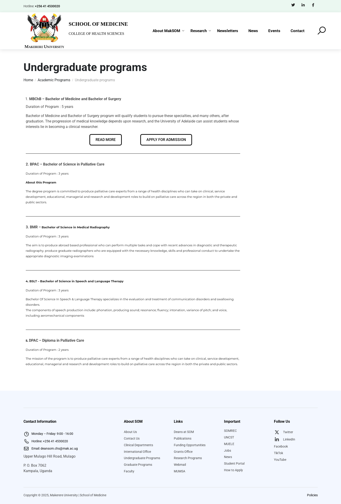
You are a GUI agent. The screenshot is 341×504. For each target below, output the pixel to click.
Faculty (129, 471)
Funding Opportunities (190, 445)
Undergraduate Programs (142, 458)
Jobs (227, 450)
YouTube (280, 459)
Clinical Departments (138, 445)
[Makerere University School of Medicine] (44, 30)
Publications (182, 438)
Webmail (180, 464)
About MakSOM (166, 30)
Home (28, 80)
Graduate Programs (138, 464)
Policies (312, 495)
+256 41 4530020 (47, 6)
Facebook (281, 446)
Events (274, 30)
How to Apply (233, 470)
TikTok (278, 453)
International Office (137, 451)
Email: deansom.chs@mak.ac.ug (50, 448)
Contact (298, 30)
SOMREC (230, 431)
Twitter (283, 432)
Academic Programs (54, 80)
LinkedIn (284, 439)
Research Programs (188, 458)
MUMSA (179, 471)
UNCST (229, 437)
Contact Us (132, 438)
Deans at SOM (184, 432)
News (253, 30)
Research (198, 30)
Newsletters (227, 30)
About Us (130, 432)
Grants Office (183, 451)
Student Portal (234, 463)
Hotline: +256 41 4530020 (45, 441)
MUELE (229, 444)
